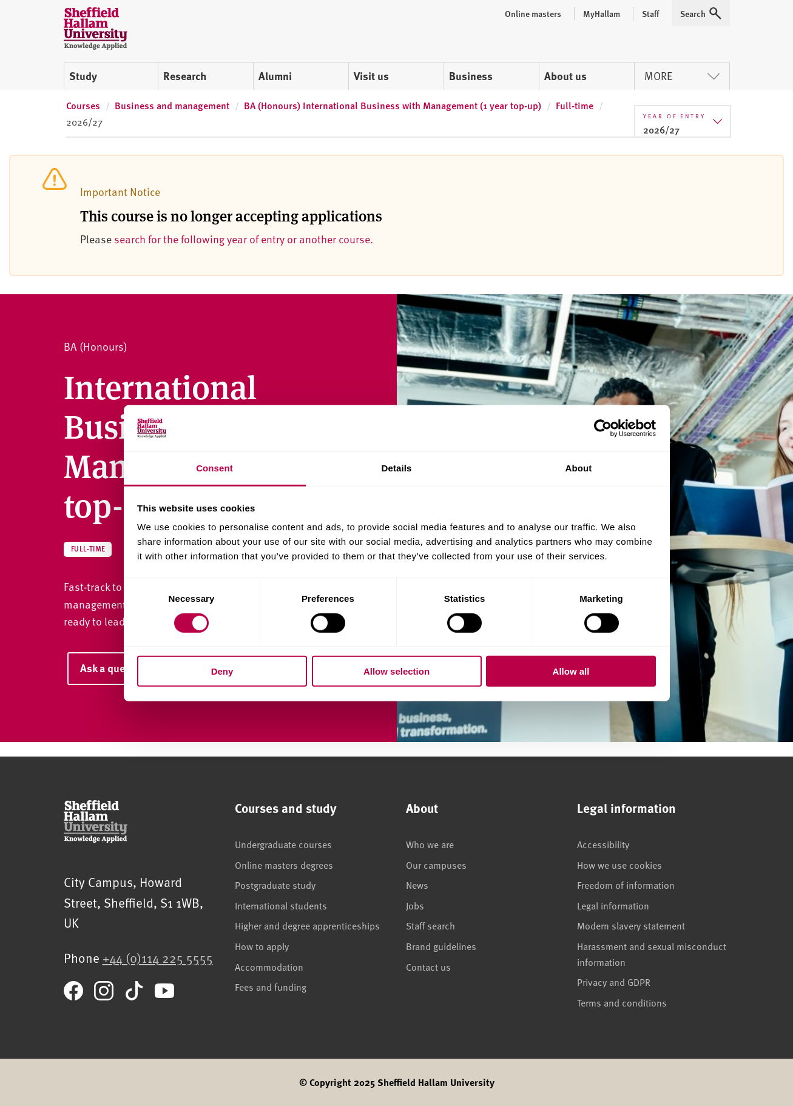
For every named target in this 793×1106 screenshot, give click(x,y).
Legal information (613, 905)
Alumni (275, 76)
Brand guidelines (441, 946)
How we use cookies (619, 864)
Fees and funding (270, 986)
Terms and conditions (622, 1002)
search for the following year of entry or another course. (243, 238)
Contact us (428, 966)
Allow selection (396, 671)
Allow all (571, 671)
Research (184, 76)
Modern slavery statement (631, 925)
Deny (222, 671)
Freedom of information (626, 884)
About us (565, 76)
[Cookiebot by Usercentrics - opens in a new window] (603, 428)
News (417, 884)
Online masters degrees (284, 864)
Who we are (430, 844)
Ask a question (114, 668)
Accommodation (269, 966)
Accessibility (603, 844)
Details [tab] (397, 468)
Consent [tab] (214, 468)
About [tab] (578, 468)
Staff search (430, 925)
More (682, 75)
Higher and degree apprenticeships (307, 925)
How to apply (262, 946)
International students (281, 905)
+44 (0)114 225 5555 (158, 957)
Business (471, 76)
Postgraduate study (275, 884)
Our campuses (436, 864)
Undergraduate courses (283, 844)
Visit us (371, 76)
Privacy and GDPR (613, 981)
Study (83, 76)
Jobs (415, 905)
